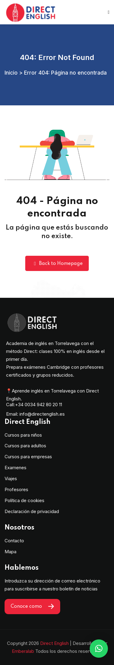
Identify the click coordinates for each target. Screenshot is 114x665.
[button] (99, 648)
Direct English (54, 643)
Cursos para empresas (28, 456)
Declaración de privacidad (32, 511)
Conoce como (32, 606)
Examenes (15, 467)
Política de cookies (24, 500)
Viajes (11, 478)
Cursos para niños (23, 435)
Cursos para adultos (25, 446)
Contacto (14, 541)
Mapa (10, 551)
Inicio (11, 72)
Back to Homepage (57, 263)
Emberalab (23, 651)
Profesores (16, 489)
